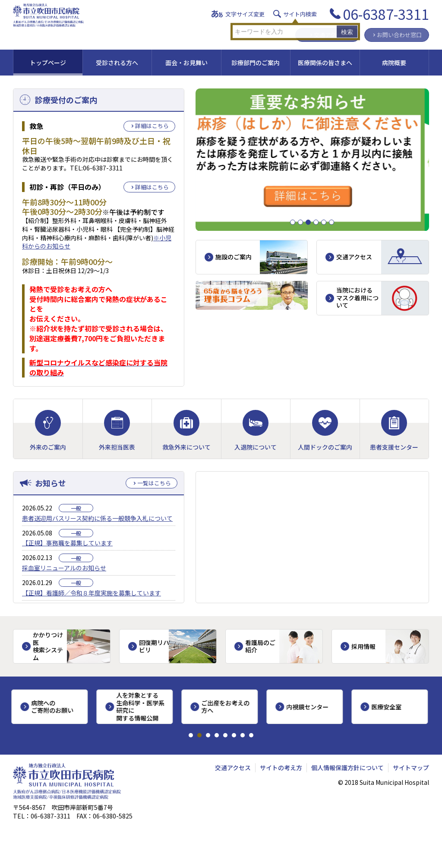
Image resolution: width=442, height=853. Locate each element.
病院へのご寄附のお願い (54, 707)
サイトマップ (411, 767)
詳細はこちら (152, 126)
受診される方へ (117, 62)
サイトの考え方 (281, 767)
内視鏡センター (309, 706)
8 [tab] (251, 735)
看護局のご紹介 (260, 646)
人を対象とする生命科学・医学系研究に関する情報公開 (142, 706)
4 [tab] (318, 222)
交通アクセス (330, 35)
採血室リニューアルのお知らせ (64, 567)
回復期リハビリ (154, 646)
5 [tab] (225, 735)
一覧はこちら (154, 483)
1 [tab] (191, 735)
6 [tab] (234, 735)
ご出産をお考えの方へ (227, 707)
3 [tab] (310, 222)
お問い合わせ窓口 (399, 35)
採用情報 (363, 646)
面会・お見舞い (186, 62)
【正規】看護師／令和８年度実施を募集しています (91, 593)
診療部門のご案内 (255, 62)
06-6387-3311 (386, 14)
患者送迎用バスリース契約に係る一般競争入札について (97, 518)
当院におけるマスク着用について (357, 297)
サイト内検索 (300, 14)
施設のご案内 (233, 256)
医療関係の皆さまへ (325, 62)
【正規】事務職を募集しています (67, 542)
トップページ (48, 62)
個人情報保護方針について (347, 767)
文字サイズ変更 (245, 14)
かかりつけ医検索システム (48, 646)
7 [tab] (242, 735)
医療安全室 (388, 706)
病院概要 (394, 62)
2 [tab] (199, 735)
